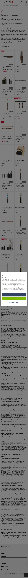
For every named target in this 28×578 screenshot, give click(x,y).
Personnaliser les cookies (14, 302)
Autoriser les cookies (14, 298)
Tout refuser (14, 294)
